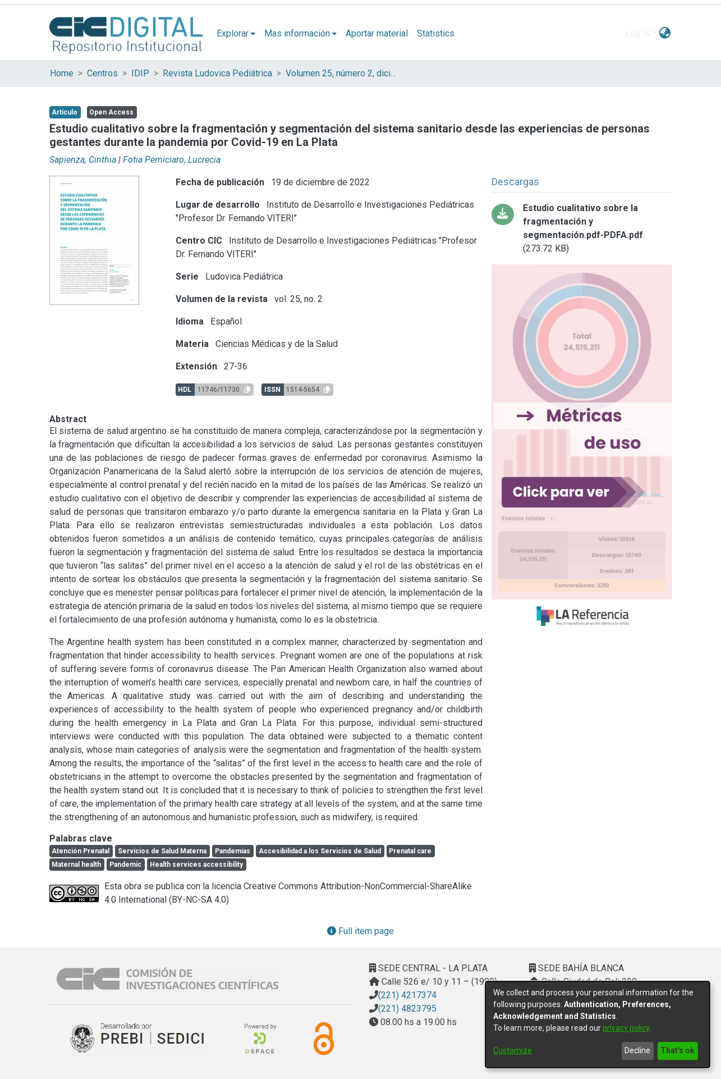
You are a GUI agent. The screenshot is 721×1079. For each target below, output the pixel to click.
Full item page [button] (360, 931)
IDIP (140, 73)
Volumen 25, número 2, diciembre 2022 (342, 73)
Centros (102, 73)
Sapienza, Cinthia (82, 159)
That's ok (677, 1050)
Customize (512, 1050)
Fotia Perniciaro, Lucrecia (172, 159)
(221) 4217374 (407, 995)
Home (62, 73)
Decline (637, 1050)
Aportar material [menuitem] (377, 33)
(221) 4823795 (407, 1008)
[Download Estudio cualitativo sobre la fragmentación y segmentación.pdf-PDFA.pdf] (582, 228)
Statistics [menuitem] (435, 33)
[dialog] (597, 1024)
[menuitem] (236, 33)
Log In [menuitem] (637, 33)
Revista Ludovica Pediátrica (217, 73)
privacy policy (626, 1027)
